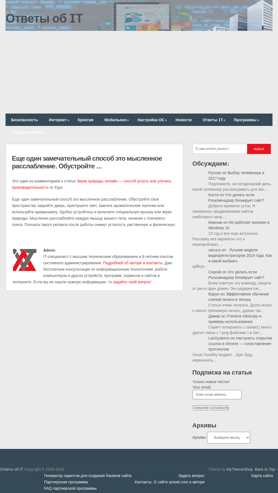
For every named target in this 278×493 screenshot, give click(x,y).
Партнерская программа (66, 482)
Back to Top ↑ (266, 469)
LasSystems (219, 338)
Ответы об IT (44, 18)
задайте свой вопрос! (132, 282)
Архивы (199, 437)
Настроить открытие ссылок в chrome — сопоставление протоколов (240, 343)
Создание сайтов (29, 132)
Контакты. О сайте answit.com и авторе (170, 482)
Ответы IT (214, 120)
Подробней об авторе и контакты (132, 263)
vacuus (215, 250)
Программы (247, 120)
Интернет (59, 120)
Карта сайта (262, 475)
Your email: (202, 387)
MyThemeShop (239, 469)
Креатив (85, 120)
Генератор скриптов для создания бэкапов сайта (88, 475)
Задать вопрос (191, 475)
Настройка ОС (152, 120)
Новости (183, 120)
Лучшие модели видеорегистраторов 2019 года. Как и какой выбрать (240, 255)
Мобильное (117, 120)
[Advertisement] (139, 72)
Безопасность (24, 120)
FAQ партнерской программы (70, 488)
